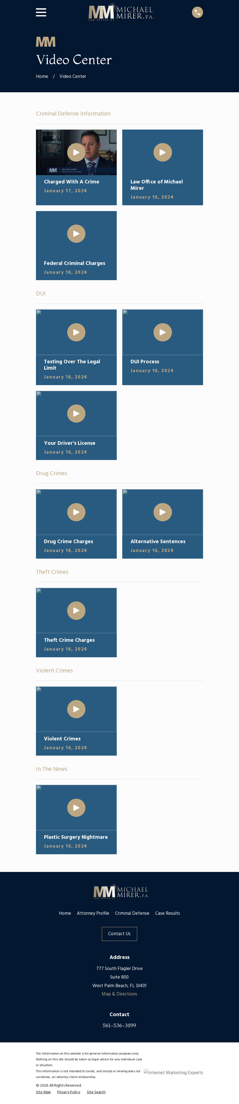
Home (65, 913)
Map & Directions (119, 994)
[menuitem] (43, 1092)
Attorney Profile (93, 913)
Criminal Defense (132, 913)
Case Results (167, 913)
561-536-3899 (119, 1025)
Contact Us (119, 934)
